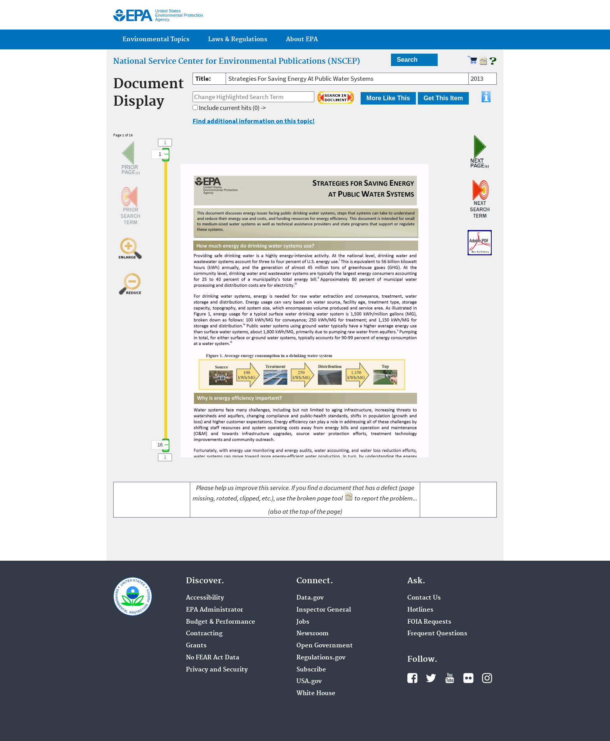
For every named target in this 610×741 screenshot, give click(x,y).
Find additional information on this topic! (254, 121)
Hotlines (420, 610)
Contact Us (424, 598)
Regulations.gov (320, 657)
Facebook (412, 678)
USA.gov (309, 681)
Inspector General (323, 610)
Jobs (302, 622)
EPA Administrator (214, 610)
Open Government (324, 645)
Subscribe (311, 669)
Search (407, 59)
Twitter (431, 678)
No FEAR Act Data (212, 657)
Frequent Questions (437, 633)
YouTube (450, 678)
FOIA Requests (429, 622)
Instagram (487, 678)
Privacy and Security (217, 669)
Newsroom (312, 633)
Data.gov (310, 598)
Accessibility (205, 598)
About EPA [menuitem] (302, 39)
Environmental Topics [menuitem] (156, 39)
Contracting (204, 633)
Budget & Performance (220, 622)
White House (315, 693)
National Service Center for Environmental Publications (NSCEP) (236, 61)
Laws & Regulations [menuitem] (237, 39)
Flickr (468, 678)
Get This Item (443, 98)
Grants (196, 645)
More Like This (388, 98)
